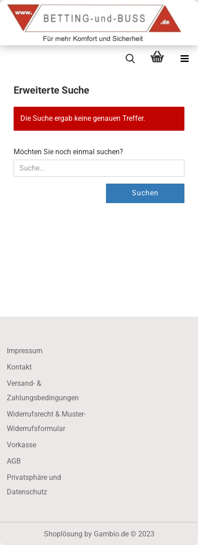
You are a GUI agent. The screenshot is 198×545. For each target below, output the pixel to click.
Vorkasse (21, 445)
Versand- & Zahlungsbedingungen (43, 390)
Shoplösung (63, 534)
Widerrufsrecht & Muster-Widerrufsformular (46, 421)
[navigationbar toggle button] (184, 58)
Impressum (25, 350)
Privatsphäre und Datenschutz (34, 484)
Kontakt (19, 367)
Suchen (145, 193)
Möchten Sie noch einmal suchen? (68, 151)
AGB (14, 461)
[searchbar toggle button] (130, 58)
